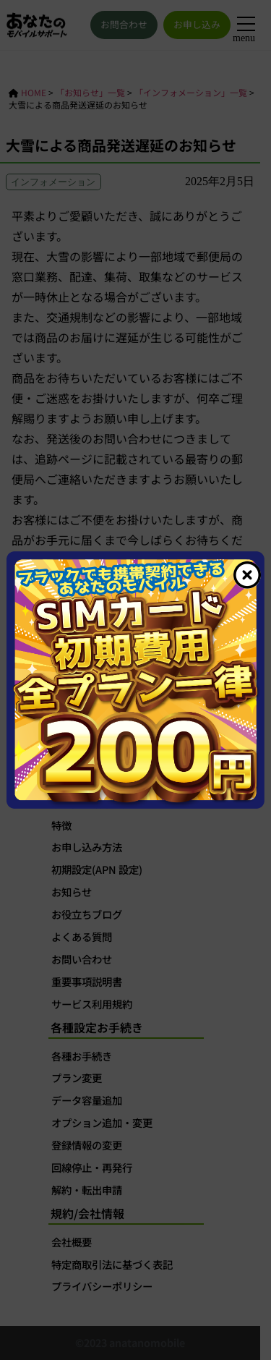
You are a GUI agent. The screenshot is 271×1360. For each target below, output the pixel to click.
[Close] (247, 575)
